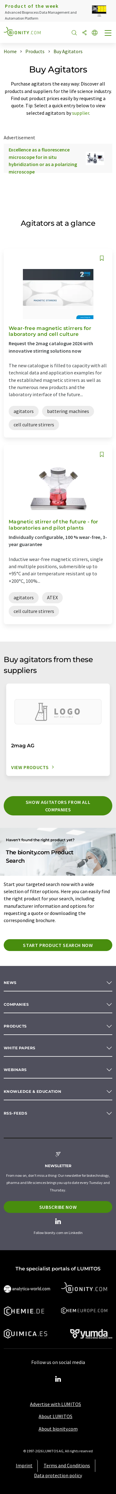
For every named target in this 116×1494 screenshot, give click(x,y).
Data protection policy (58, 1475)
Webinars (15, 1069)
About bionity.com (58, 1429)
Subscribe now (58, 1207)
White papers (20, 1048)
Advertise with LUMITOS (55, 1404)
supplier (80, 113)
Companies (16, 1004)
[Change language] (94, 33)
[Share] (84, 33)
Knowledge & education (32, 1091)
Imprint (24, 1465)
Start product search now (58, 945)
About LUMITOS (55, 1416)
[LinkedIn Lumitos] (58, 1379)
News (10, 982)
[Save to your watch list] (101, 258)
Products (15, 1026)
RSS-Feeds (15, 1113)
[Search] (74, 33)
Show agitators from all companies (58, 806)
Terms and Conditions (67, 1465)
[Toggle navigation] (108, 34)
